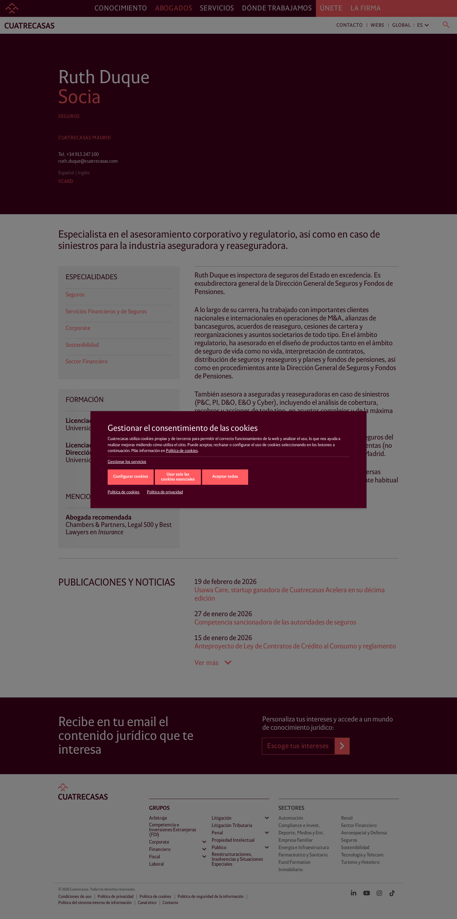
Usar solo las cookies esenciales (178, 477)
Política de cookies (182, 450)
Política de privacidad (165, 492)
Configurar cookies (130, 476)
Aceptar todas (225, 476)
